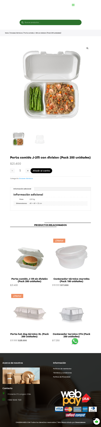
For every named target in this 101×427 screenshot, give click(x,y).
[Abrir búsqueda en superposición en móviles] (50, 22)
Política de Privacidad (61, 377)
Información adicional (22, 189)
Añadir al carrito (41, 170)
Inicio (7, 33)
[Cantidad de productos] (20, 171)
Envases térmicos (16, 33)
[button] (87, 48)
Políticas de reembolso (62, 369)
